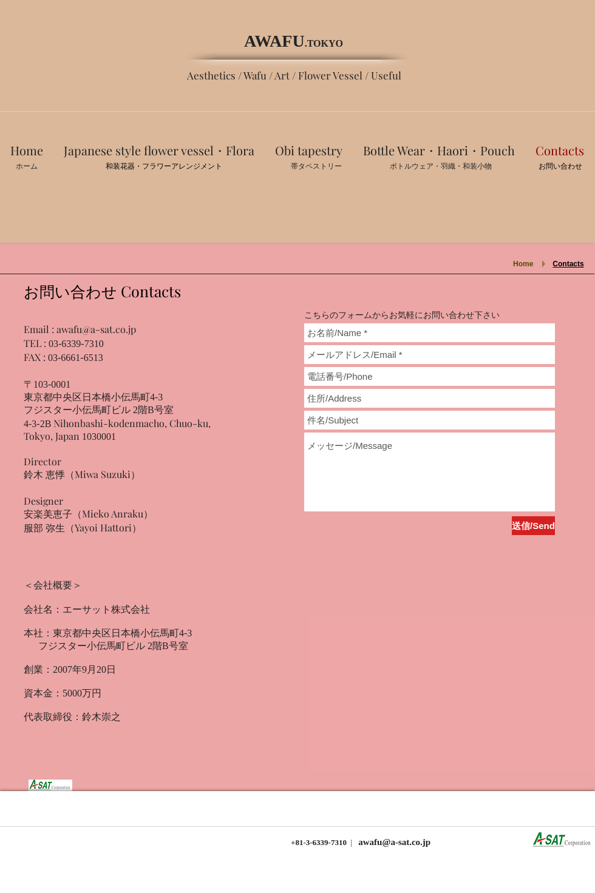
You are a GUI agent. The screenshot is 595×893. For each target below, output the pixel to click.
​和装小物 (477, 166)
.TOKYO (324, 43)
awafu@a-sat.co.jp (96, 329)
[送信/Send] (533, 525)
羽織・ (452, 166)
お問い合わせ (560, 166)
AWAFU (274, 41)
